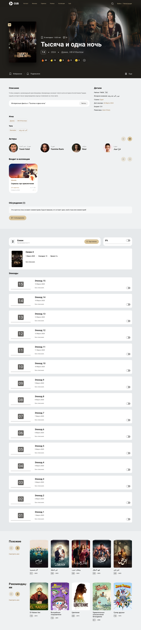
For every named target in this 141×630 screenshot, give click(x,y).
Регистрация (127, 3)
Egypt (102, 99)
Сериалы (43, 3)
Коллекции (61, 3)
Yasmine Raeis (57, 149)
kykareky (13, 180)
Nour (84, 149)
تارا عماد (117, 149)
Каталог (25, 3)
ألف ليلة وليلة (23, 130)
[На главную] (14, 3)
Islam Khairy (106, 110)
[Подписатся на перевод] (33, 73)
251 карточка (15, 187)
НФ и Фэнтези (76, 52)
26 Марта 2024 (108, 103)
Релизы (52, 3)
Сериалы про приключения (22, 183)
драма (64, 52)
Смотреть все (14, 554)
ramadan (13, 130)
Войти (119, 3)
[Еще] (128, 73)
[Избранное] (15, 73)
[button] (130, 139)
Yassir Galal (24, 149)
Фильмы (34, 3)
